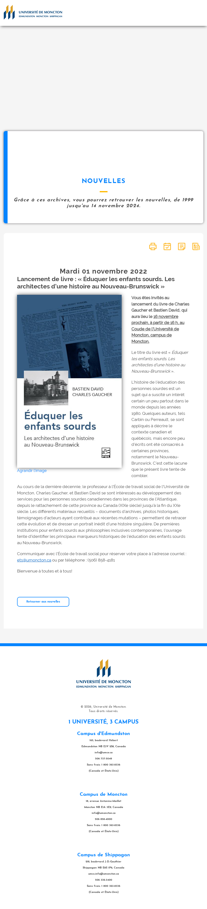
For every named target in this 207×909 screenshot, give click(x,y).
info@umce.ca (104, 752)
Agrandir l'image (32, 470)
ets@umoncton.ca (34, 560)
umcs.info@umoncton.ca (103, 874)
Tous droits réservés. (103, 711)
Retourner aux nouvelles (43, 601)
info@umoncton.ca (104, 813)
